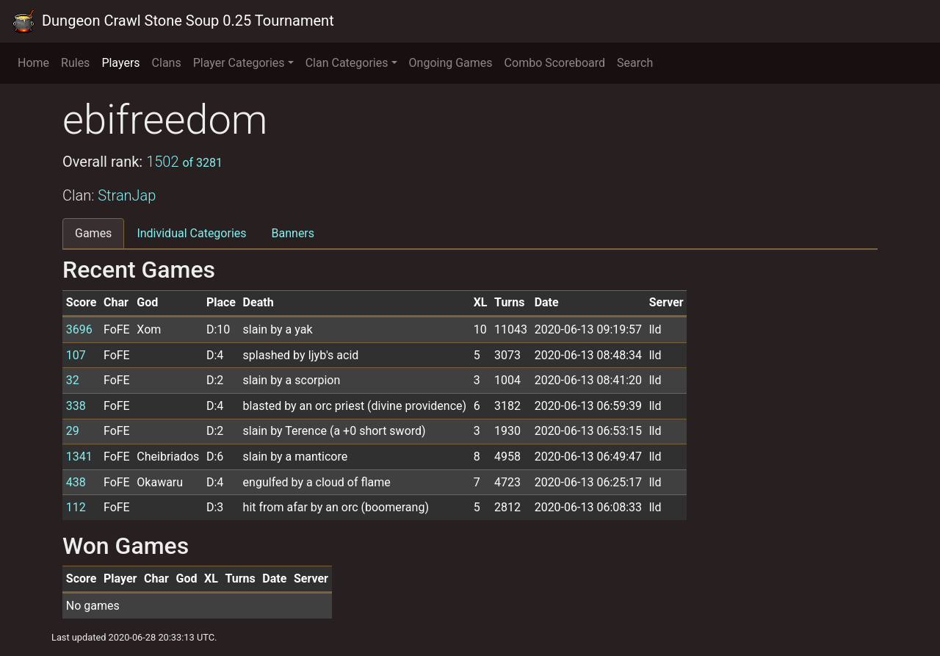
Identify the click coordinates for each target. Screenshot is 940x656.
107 (76, 355)
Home (33, 63)
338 (76, 406)
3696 (79, 329)
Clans (166, 63)
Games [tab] (93, 233)
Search (635, 63)
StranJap (127, 195)
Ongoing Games (451, 63)
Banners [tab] (293, 233)
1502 (184, 161)
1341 (79, 457)
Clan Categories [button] (347, 63)
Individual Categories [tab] (191, 233)
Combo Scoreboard (555, 63)
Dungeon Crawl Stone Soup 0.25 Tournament (173, 21)
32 (72, 380)
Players (120, 63)
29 (72, 431)
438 (76, 482)
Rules (75, 63)
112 (76, 507)
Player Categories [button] (239, 63)
